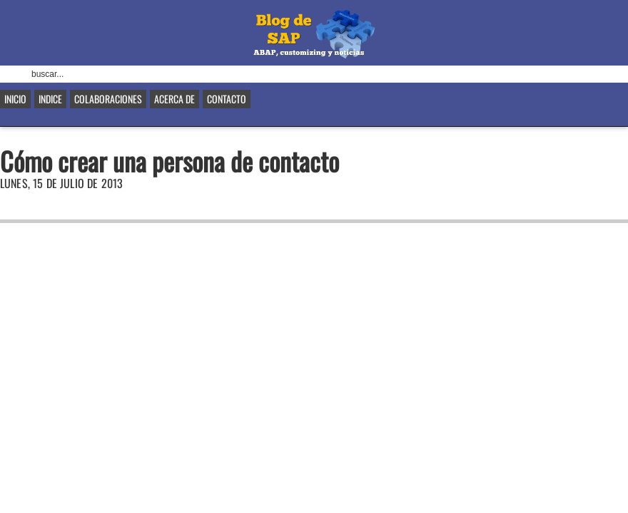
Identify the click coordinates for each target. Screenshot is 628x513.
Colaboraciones (108, 98)
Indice (50, 98)
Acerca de (174, 98)
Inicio (15, 98)
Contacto (226, 98)
